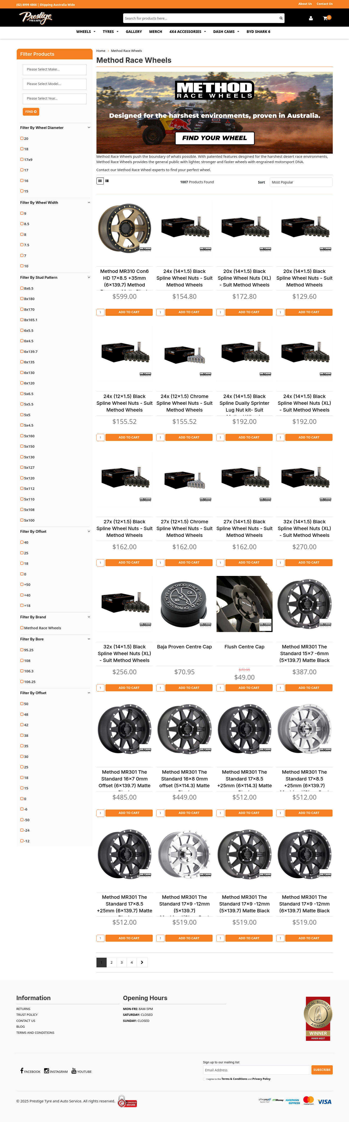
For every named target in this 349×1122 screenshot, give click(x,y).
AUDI (55, 69)
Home (100, 50)
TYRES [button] (109, 31)
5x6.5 (28, 393)
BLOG (20, 1026)
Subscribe (322, 1069)
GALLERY (134, 31)
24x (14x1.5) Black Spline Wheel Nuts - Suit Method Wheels (184, 278)
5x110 (29, 499)
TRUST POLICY (27, 1014)
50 (26, 703)
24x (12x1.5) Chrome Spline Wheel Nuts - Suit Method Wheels (184, 403)
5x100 (29, 520)
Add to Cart (129, 312)
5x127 (29, 467)
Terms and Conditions (35, 1032)
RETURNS (23, 1009)
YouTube (81, 1071)
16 (26, 180)
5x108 (29, 509)
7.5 (26, 244)
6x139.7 (31, 351)
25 (26, 552)
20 (26, 138)
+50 (27, 584)
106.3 (28, 670)
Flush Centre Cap (244, 647)
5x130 (29, 456)
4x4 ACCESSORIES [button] (185, 31)
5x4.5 (28, 425)
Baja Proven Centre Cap (184, 647)
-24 (27, 830)
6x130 (29, 372)
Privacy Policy (261, 1079)
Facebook (30, 1071)
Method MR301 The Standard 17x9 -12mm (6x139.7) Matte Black (304, 904)
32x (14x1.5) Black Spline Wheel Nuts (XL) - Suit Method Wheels (304, 528)
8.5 (26, 223)
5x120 (29, 478)
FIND (31, 111)
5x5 (27, 414)
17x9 (28, 159)
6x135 (29, 361)
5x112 (29, 488)
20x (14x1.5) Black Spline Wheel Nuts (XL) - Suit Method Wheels (244, 278)
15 (26, 191)
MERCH (155, 31)
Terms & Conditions (234, 1079)
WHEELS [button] (84, 31)
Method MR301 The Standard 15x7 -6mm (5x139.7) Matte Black (304, 653)
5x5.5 (28, 404)
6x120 (29, 383)
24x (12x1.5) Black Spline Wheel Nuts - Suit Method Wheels (124, 403)
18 (26, 148)
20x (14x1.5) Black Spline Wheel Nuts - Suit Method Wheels (304, 278)
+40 (27, 595)
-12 (27, 840)
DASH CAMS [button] (224, 31)
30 (26, 756)
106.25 (30, 681)
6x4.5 (28, 340)
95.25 (28, 649)
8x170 (29, 309)
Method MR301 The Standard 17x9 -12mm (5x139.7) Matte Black (244, 904)
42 (26, 724)
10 (26, 265)
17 (26, 169)
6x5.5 (28, 330)
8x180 (29, 298)
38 (26, 735)
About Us (305, 4)
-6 (25, 809)
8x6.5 (28, 288)
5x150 (29, 446)
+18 (27, 605)
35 (26, 745)
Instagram (56, 1071)
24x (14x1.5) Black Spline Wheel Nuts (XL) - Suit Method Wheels (304, 403)
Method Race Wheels (42, 627)
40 (26, 542)
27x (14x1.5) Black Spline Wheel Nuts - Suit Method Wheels (244, 528)
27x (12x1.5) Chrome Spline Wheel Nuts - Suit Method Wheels (184, 528)
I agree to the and (239, 1079)
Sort (261, 182)
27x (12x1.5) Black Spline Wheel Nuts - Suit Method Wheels (124, 528)
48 (26, 714)
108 (27, 660)
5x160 (29, 435)
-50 (27, 819)
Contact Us (325, 4)
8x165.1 (31, 319)
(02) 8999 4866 (26, 5)
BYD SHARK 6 (258, 31)
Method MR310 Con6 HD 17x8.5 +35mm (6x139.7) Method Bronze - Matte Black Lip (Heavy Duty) (124, 284)
